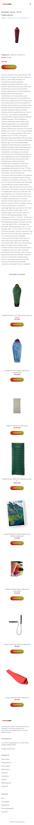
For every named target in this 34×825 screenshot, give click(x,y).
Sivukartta (4, 812)
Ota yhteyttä (5, 801)
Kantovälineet (5, 766)
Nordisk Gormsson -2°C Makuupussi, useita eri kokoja (17, 316)
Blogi (3, 798)
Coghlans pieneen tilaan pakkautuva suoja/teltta (17, 590)
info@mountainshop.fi (8, 749)
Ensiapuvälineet (6, 762)
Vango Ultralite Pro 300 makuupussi (17, 697)
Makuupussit (21, 55)
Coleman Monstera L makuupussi (17, 426)
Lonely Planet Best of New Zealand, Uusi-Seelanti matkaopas (17, 535)
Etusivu (3, 18)
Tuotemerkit (5, 776)
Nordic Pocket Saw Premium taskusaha (17, 644)
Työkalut (4, 779)
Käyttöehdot (5, 805)
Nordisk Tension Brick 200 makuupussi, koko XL (17, 480)
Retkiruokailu (5, 769)
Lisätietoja (9, 67)
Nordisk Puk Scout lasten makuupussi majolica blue (17, 371)
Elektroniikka (5, 759)
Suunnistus (4, 773)
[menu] (30, 4)
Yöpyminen (13, 55)
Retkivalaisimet (6, 783)
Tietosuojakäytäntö (7, 808)
